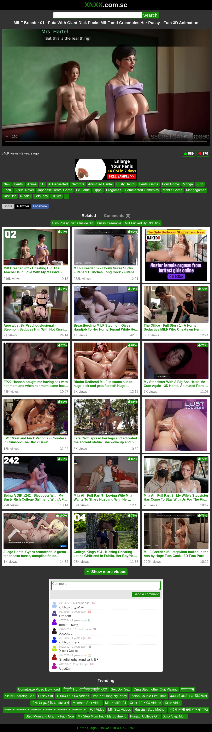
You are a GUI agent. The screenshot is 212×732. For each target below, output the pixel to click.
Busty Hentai (125, 184)
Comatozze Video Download (39, 689)
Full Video (97, 709)
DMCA (104, 728)
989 (189, 153)
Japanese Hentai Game (54, 190)
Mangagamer (196, 190)
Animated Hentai (100, 184)
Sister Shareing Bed (19, 696)
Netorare (77, 184)
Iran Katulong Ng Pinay (110, 696)
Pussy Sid (45, 696)
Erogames (113, 190)
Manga (188, 184)
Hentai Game (148, 184)
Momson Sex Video (87, 703)
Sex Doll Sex (120, 689)
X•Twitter (22, 206)
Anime (31, 184)
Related (89, 215)
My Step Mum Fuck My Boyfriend (102, 716)
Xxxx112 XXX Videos (145, 703)
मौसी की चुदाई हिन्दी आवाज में (50, 703)
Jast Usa (10, 196)
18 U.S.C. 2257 (123, 728)
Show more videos (106, 571)
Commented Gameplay (142, 190)
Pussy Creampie (109, 223)
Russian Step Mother (150, 709)
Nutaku (25, 196)
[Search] (97, 15)
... (66, 196)
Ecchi (8, 190)
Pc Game (83, 190)
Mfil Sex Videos (119, 709)
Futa (200, 184)
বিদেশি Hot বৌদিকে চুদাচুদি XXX (85, 689)
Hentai (18, 184)
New (7, 184)
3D (42, 184)
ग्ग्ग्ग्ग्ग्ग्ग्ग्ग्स (187, 689)
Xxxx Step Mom (174, 716)
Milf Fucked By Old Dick (142, 223)
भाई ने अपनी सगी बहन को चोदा (188, 709)
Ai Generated (58, 184)
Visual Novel (24, 190)
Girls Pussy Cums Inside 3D (72, 223)
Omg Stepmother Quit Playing (156, 689)
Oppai (98, 190)
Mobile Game (172, 190)
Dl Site (56, 196)
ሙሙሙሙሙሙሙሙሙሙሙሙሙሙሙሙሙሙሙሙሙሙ (45, 709)
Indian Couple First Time (148, 696)
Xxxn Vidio (172, 703)
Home (81, 728)
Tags (93, 728)
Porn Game (170, 184)
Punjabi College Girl (144, 716)
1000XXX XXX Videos (73, 696)
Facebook (40, 206)
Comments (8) (117, 215)
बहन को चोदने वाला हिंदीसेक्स (188, 696)
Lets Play (41, 196)
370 (203, 153)
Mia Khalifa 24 (115, 703)
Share (8, 206)
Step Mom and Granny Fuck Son (50, 716)
